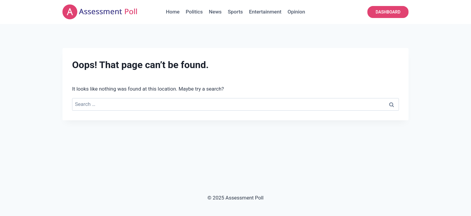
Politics (194, 12)
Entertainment (265, 12)
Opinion (296, 12)
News (215, 12)
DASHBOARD (387, 12)
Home (173, 12)
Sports (235, 12)
